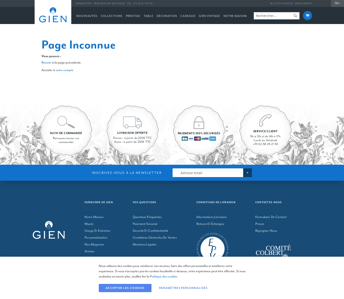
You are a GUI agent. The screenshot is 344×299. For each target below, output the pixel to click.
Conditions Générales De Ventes (155, 238)
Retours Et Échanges (210, 224)
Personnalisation (96, 238)
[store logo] (53, 15)
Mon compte (303, 3)
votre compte (64, 70)
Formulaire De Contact (270, 217)
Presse (259, 224)
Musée (89, 224)
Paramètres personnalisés (183, 288)
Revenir (46, 63)
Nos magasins (94, 244)
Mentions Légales (145, 244)
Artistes (89, 251)
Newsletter (83, 3)
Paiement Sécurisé (145, 224)
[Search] (295, 15)
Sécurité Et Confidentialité (150, 231)
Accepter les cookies (125, 288)
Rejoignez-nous (266, 231)
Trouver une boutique (109, 3)
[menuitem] (86, 16)
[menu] (163, 15)
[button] (337, 3)
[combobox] (277, 15)
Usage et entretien (97, 231)
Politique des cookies (163, 276)
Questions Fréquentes (147, 217)
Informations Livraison (211, 217)
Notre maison (94, 217)
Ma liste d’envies (282, 3)
